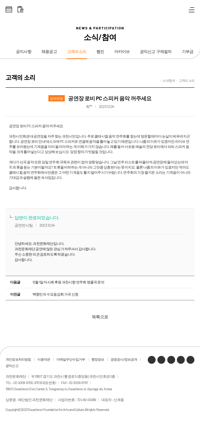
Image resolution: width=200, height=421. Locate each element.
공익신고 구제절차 (156, 51)
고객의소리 (76, 51)
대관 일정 (20, 9)
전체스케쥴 (9, 9)
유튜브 (171, 360)
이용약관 (43, 359)
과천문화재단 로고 (100, 9)
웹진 (100, 51)
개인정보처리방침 (18, 359)
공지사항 (23, 51)
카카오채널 (152, 360)
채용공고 (49, 51)
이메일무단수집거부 (71, 359)
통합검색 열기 (181, 10)
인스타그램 (181, 360)
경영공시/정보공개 (124, 359)
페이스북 (190, 360)
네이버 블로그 (161, 360)
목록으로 (100, 317)
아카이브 (122, 51)
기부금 (187, 51)
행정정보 (97, 359)
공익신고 (12, 366)
